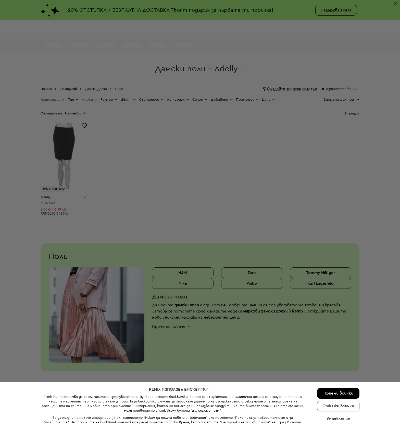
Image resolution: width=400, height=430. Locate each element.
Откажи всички (338, 398)
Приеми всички (338, 385)
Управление (338, 411)
